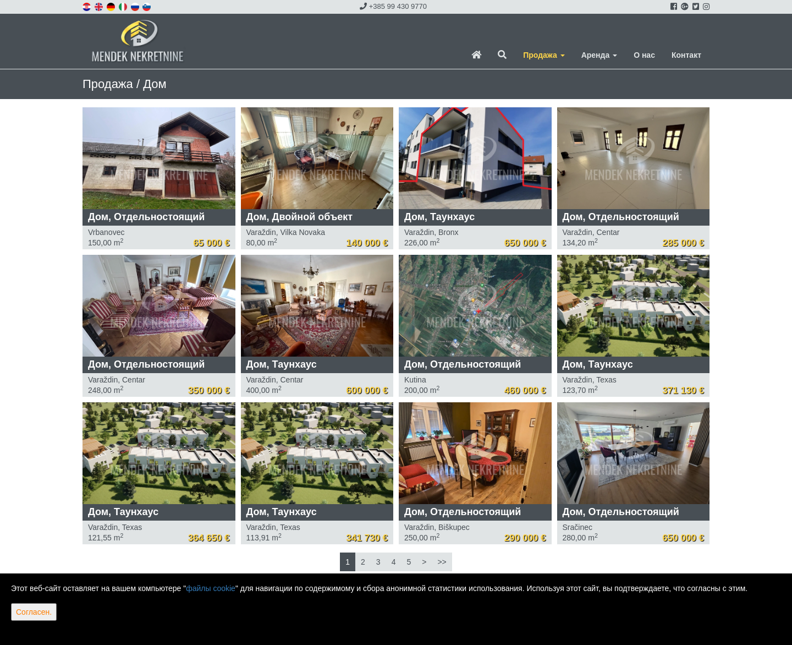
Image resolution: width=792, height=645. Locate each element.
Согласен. (34, 612)
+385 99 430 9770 (393, 6)
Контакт (686, 55)
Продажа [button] (543, 55)
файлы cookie (210, 588)
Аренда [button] (599, 55)
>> (441, 561)
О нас (644, 55)
